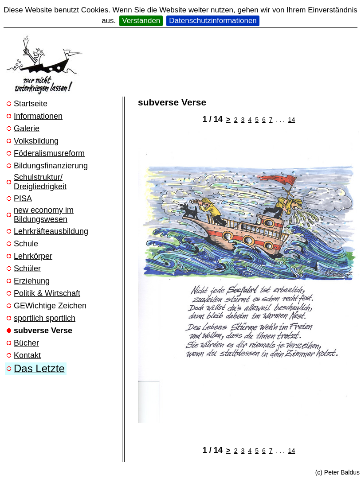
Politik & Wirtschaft (47, 293)
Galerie (26, 128)
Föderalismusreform (49, 153)
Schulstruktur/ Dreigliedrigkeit (40, 182)
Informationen (38, 116)
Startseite (30, 103)
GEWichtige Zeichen (50, 305)
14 (291, 119)
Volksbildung (36, 140)
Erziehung (32, 280)
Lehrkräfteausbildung (51, 231)
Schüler (27, 268)
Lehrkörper (33, 256)
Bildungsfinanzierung (51, 165)
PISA (23, 198)
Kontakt (27, 355)
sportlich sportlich (44, 318)
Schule (26, 243)
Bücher (26, 343)
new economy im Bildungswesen (44, 215)
